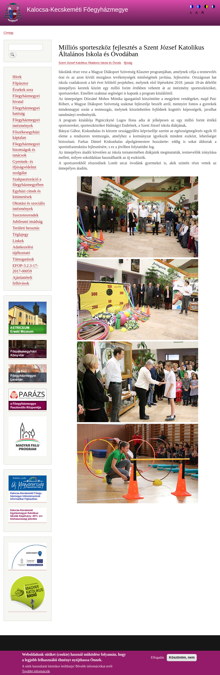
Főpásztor (20, 83)
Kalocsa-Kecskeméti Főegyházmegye (77, 9)
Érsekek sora (23, 89)
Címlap (8, 33)
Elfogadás (157, 660)
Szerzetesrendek (25, 215)
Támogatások (23, 259)
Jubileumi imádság (28, 221)
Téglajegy (21, 234)
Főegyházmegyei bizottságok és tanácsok (26, 149)
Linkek (18, 241)
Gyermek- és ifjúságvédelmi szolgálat (24, 167)
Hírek (17, 77)
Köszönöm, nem (182, 660)
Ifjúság (128, 63)
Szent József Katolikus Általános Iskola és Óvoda (90, 63)
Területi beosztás (26, 228)
